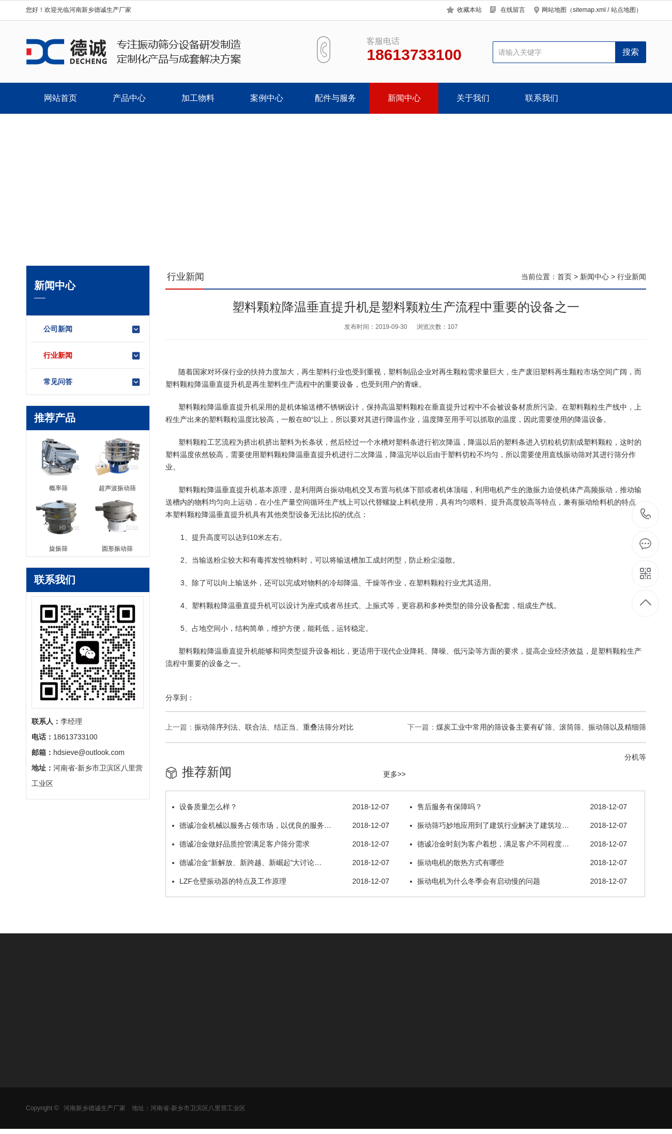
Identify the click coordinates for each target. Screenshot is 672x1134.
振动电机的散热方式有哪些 (518, 862)
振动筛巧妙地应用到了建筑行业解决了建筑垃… (518, 825)
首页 (564, 277)
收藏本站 (469, 9)
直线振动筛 (567, 454)
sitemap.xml (589, 9)
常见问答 (92, 382)
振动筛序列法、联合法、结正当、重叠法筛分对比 (274, 727)
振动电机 (344, 490)
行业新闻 (92, 356)
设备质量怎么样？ (280, 806)
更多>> (394, 774)
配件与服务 (335, 98)
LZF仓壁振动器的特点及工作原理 (280, 881)
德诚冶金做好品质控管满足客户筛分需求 (280, 844)
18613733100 (646, 514)
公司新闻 (92, 329)
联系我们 (541, 98)
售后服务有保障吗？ (518, 806)
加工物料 (198, 98)
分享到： (179, 697)
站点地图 (623, 9)
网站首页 (60, 98)
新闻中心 (404, 98)
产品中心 (129, 98)
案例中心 (266, 98)
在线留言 (512, 9)
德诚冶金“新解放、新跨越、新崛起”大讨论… (280, 862)
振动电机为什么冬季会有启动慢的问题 (518, 881)
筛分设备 (481, 605)
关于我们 (473, 98)
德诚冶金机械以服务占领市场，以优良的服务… (280, 825)
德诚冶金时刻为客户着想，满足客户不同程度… (518, 844)
